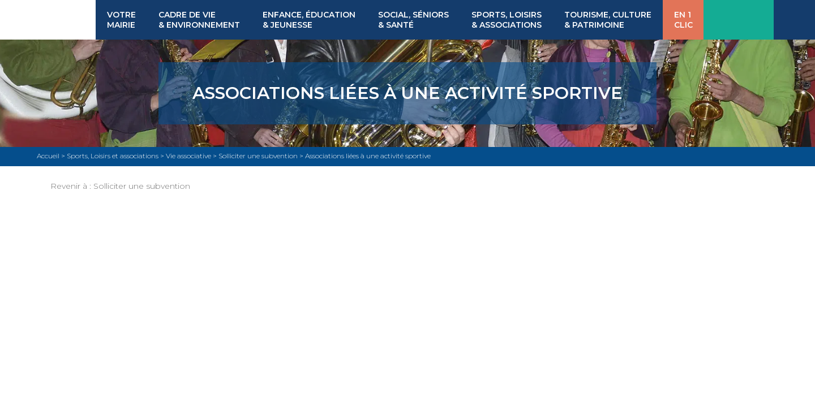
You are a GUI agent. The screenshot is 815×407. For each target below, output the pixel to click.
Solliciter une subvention (141, 186)
